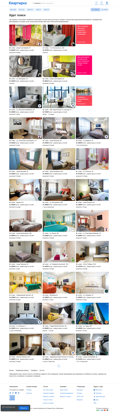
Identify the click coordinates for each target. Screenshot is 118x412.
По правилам (6, 408)
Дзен (97, 399)
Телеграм (98, 393)
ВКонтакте (99, 390)
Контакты (29, 393)
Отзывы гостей (47, 399)
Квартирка (19, 3)
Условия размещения (66, 393)
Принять (24, 408)
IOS (10, 393)
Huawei (16, 393)
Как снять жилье (48, 390)
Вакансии (80, 399)
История (79, 393)
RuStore (18, 393)
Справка (29, 390)
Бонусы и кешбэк (48, 403)
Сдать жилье (64, 390)
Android (13, 393)
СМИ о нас (80, 396)
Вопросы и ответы (48, 396)
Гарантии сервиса (48, 393)
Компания (80, 390)
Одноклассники (100, 396)
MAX (95, 403)
